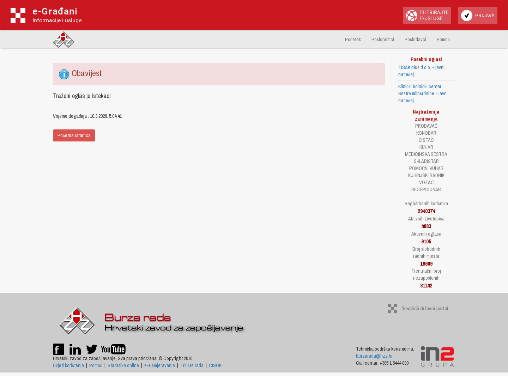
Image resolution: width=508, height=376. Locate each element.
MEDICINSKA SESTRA (426, 154)
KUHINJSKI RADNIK (426, 175)
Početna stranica (74, 135)
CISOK (215, 365)
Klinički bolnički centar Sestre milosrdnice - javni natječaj (423, 93)
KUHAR (426, 147)
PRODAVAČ (426, 126)
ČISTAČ (426, 140)
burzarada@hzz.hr (374, 356)
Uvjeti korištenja (68, 365)
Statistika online (123, 365)
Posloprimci (382, 39)
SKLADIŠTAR (426, 161)
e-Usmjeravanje (159, 365)
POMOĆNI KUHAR (426, 168)
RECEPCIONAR (426, 189)
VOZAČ (426, 182)
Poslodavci (415, 39)
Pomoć (443, 39)
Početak (353, 39)
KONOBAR (426, 133)
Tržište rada (192, 365)
